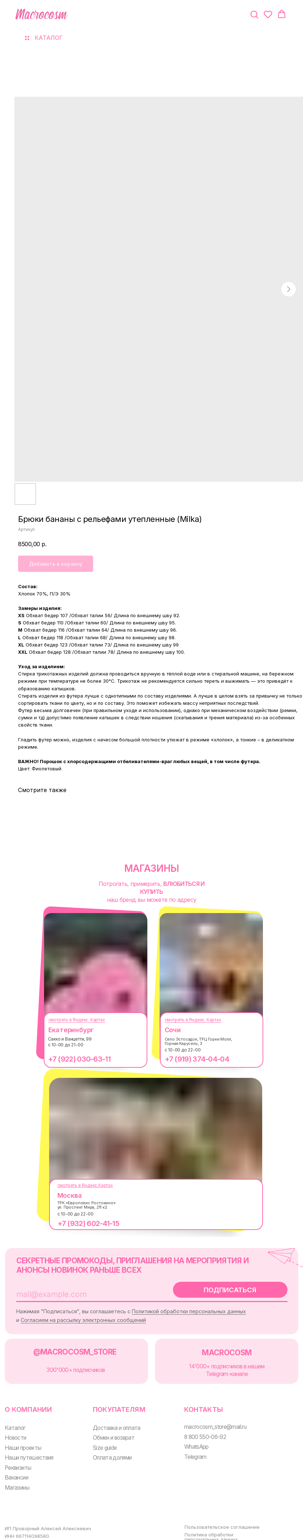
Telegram (188, 1448)
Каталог (15, 1421)
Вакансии (16, 1469)
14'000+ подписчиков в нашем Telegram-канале (219, 1365)
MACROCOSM (219, 1348)
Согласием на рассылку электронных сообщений (101, 1317)
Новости (15, 1430)
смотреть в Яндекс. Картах (71, 1019)
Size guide (101, 1440)
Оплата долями (108, 1450)
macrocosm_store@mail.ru (208, 1419)
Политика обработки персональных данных (203, 1526)
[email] (82, 1292)
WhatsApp (190, 1439)
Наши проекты (22, 1440)
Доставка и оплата (112, 1421)
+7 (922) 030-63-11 (74, 1059)
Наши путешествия (28, 1450)
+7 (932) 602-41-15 (83, 1223)
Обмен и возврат (110, 1430)
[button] (254, 14)
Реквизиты (17, 1459)
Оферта (186, 1536)
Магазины (16, 1478)
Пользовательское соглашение (214, 1516)
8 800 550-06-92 (198, 1429)
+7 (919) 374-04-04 (191, 1059)
